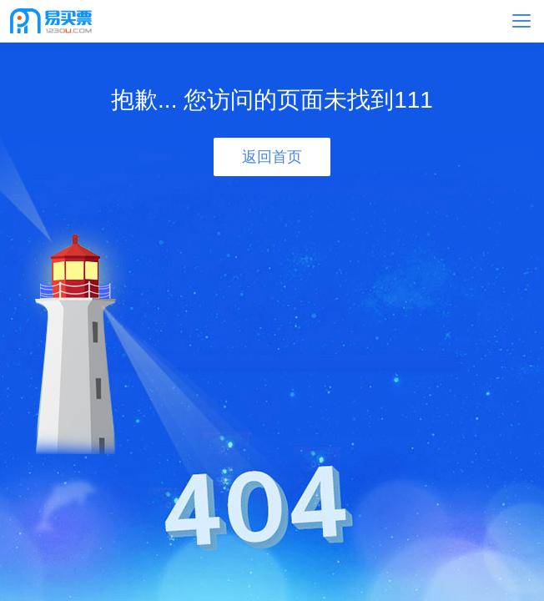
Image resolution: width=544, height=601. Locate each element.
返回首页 (272, 157)
